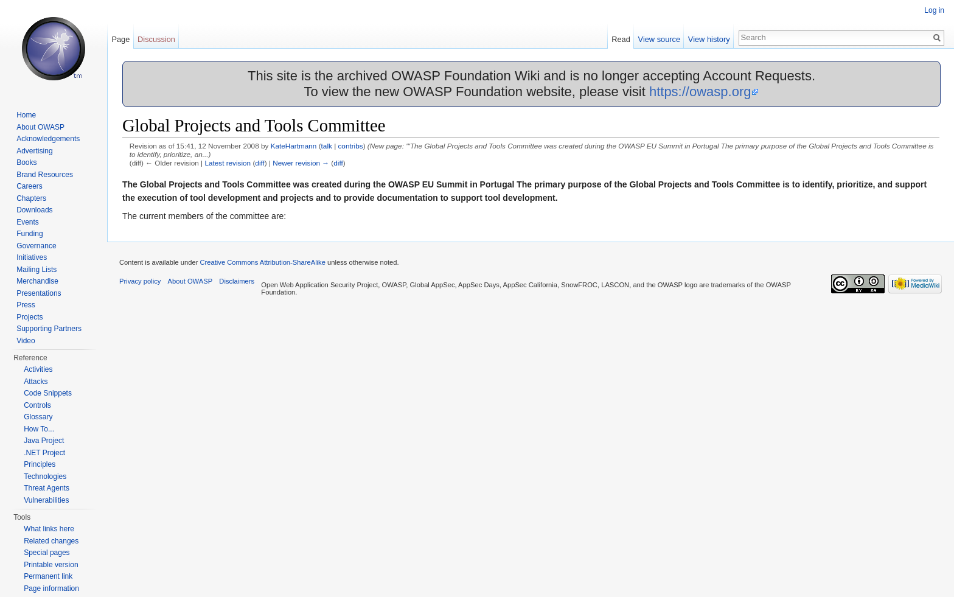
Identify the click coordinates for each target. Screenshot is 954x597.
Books (26, 162)
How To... (39, 429)
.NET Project (44, 453)
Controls (37, 405)
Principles (39, 464)
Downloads (34, 210)
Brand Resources (44, 174)
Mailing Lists (36, 269)
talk (326, 146)
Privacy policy (140, 281)
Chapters (31, 198)
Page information (51, 588)
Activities (38, 369)
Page (120, 39)
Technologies (45, 476)
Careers (29, 186)
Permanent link (48, 576)
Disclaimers (236, 281)
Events (27, 222)
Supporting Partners (49, 328)
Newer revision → (301, 163)
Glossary (38, 417)
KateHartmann (294, 146)
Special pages (46, 552)
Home (26, 115)
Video (25, 341)
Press (25, 305)
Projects (29, 317)
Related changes (51, 541)
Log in (934, 10)
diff (259, 163)
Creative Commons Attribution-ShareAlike (262, 262)
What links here (49, 529)
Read (620, 39)
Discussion (156, 39)
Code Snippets (48, 393)
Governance (36, 246)
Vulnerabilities (46, 500)
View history (709, 39)
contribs (350, 146)
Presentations (38, 293)
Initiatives (31, 257)
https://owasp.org (700, 91)
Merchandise (37, 281)
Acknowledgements (48, 138)
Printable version (51, 564)
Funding (29, 233)
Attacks (35, 381)
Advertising (34, 151)
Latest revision (227, 163)
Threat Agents (46, 488)
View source (659, 39)
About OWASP (40, 127)
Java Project (44, 440)
